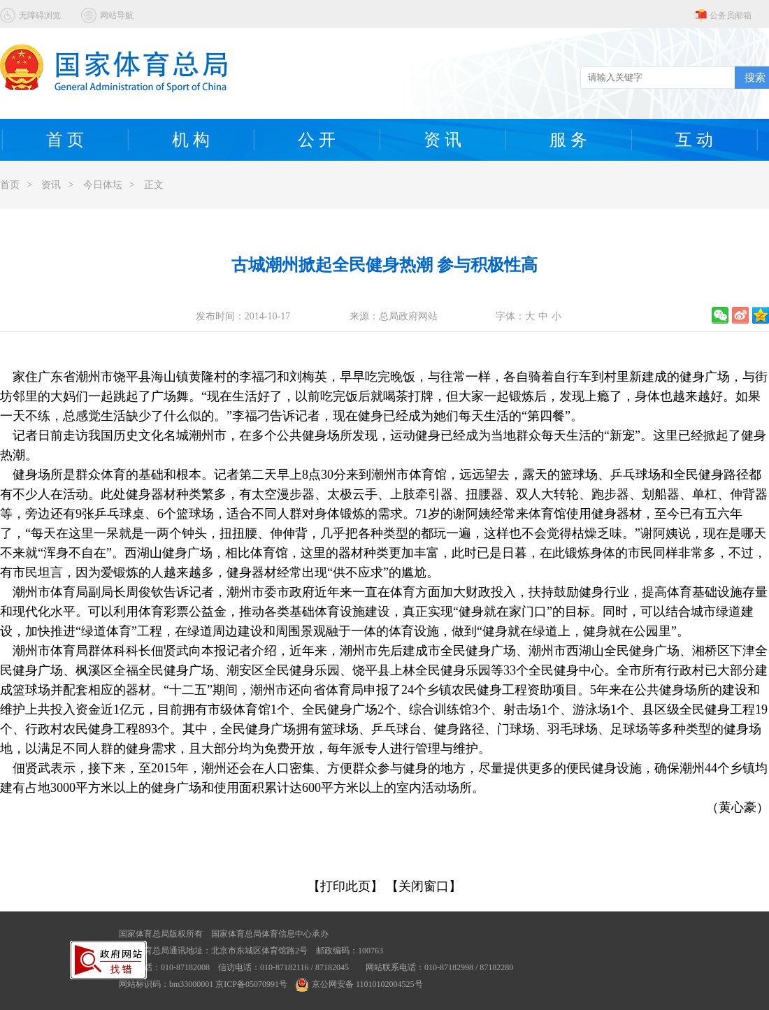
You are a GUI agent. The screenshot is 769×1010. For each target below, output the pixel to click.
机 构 (191, 140)
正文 (154, 185)
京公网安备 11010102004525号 (359, 984)
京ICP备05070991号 (251, 984)
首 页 (65, 140)
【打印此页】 (345, 886)
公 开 (317, 140)
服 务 (568, 140)
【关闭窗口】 (423, 886)
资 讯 (442, 140)
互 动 (694, 140)
